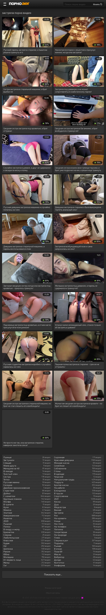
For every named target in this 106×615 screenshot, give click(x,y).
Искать (97, 4)
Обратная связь (53, 593)
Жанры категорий (53, 588)
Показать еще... (53, 574)
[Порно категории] (5, 4)
